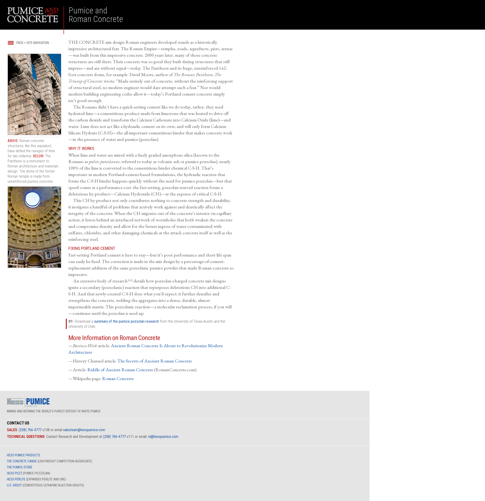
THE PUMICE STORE (19, 467)
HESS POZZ (14, 473)
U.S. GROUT (14, 485)
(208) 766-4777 (30, 430)
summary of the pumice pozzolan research (126, 321)
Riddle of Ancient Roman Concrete (120, 370)
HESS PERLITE (16, 479)
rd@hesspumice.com (163, 436)
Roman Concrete (118, 378)
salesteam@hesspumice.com (84, 430)
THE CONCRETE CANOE (22, 461)
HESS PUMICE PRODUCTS (23, 455)
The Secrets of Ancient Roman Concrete (154, 361)
